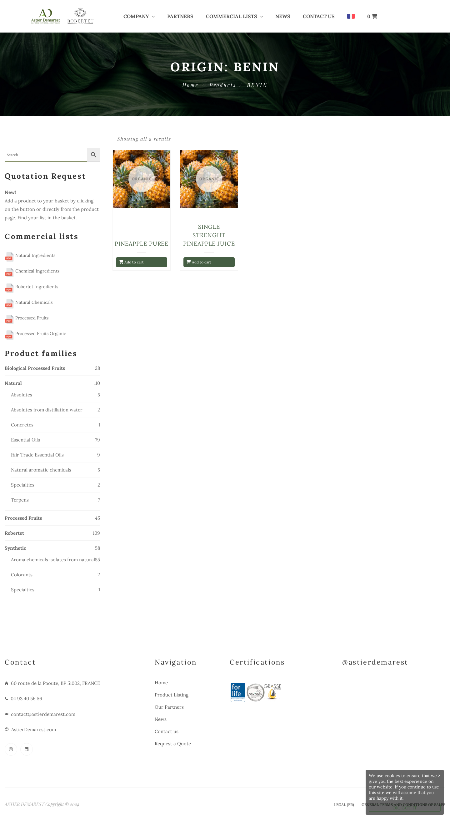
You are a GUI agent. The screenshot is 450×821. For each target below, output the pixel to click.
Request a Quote (173, 744)
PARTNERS (180, 16)
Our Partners (169, 707)
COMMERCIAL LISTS (231, 16)
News (282, 16)
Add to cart (131, 262)
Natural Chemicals (28, 302)
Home (190, 85)
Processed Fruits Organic (35, 333)
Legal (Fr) (344, 804)
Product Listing (171, 695)
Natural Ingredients (30, 255)
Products (222, 85)
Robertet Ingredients (31, 286)
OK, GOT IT (404, 808)
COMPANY (136, 16)
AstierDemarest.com (33, 729)
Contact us (319, 16)
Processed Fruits (26, 318)
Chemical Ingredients (32, 271)
